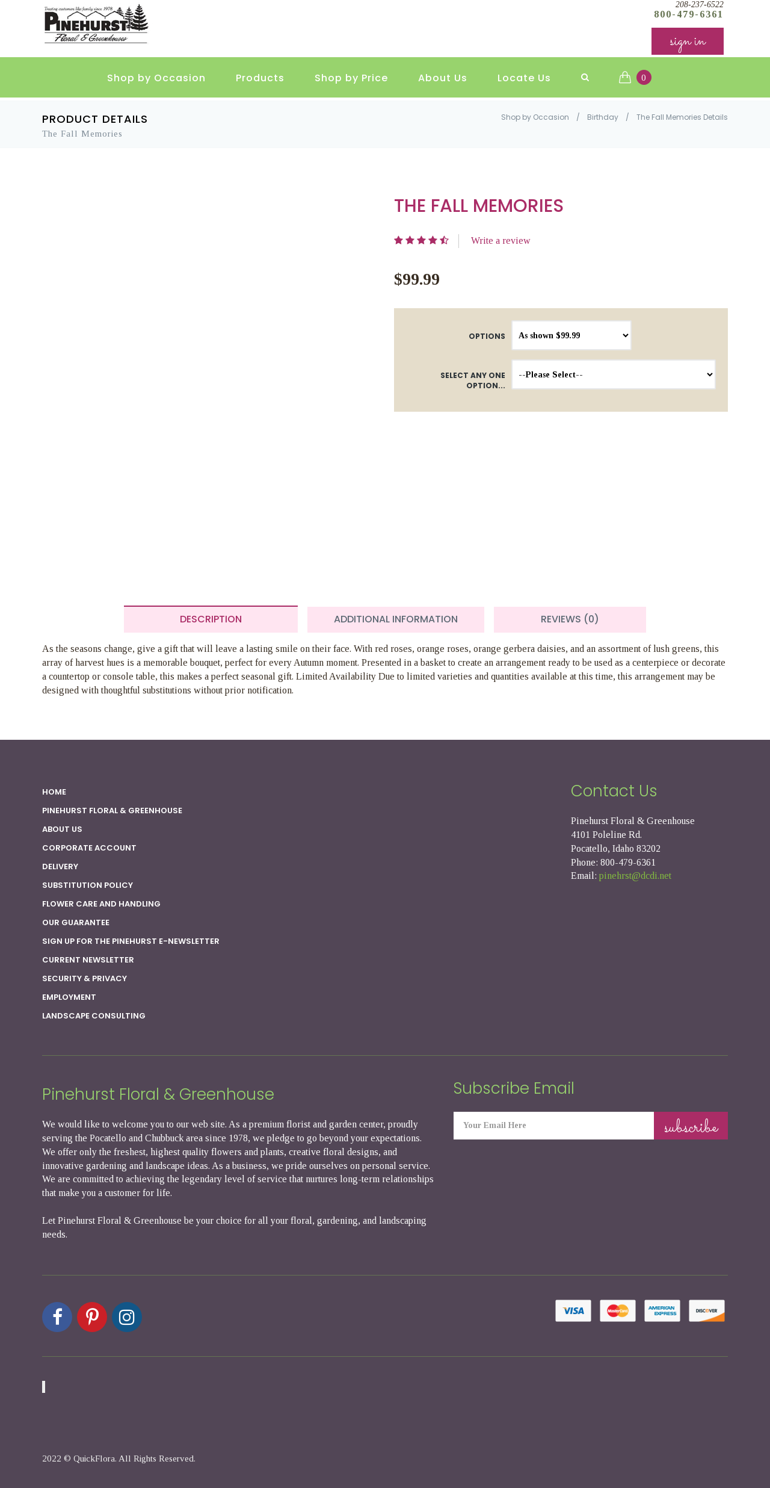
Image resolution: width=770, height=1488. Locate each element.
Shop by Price (351, 78)
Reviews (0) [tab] (570, 619)
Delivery (60, 866)
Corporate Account (89, 848)
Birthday (602, 117)
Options (487, 336)
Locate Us (524, 78)
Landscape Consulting (94, 1015)
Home (54, 792)
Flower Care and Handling (101, 904)
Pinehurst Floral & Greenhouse (112, 810)
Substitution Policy (87, 885)
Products (260, 78)
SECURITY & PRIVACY (84, 978)
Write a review (501, 240)
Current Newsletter (88, 960)
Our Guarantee (75, 922)
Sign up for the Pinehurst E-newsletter (131, 941)
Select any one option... (472, 380)
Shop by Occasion (156, 78)
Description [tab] (211, 619)
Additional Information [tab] (396, 619)
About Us (442, 78)
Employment (69, 997)
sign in (687, 41)
